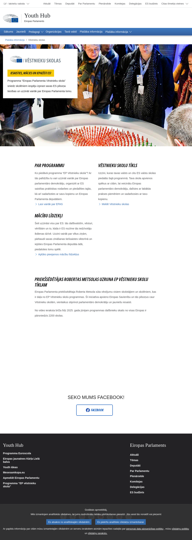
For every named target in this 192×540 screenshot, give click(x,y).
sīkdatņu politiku (180, 528)
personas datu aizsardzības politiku (144, 528)
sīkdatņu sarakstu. (97, 533)
